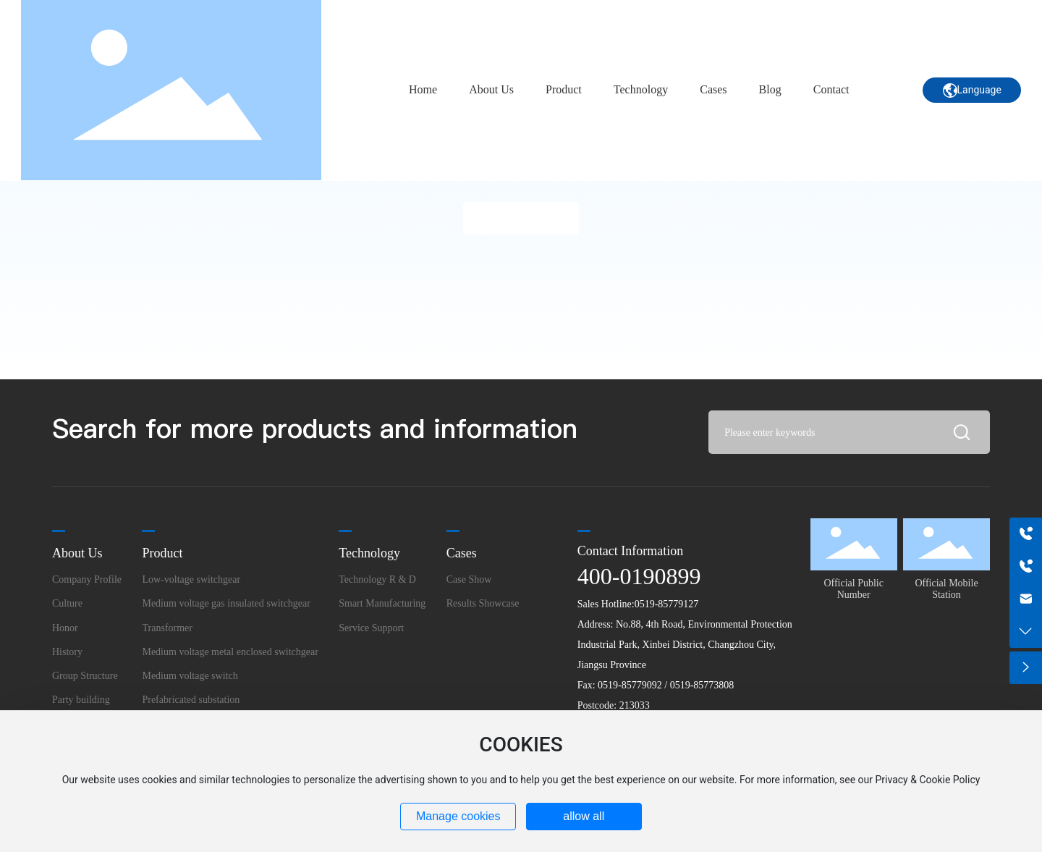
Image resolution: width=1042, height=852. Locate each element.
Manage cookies (458, 816)
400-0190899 (639, 576)
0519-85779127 (667, 604)
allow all (583, 816)
